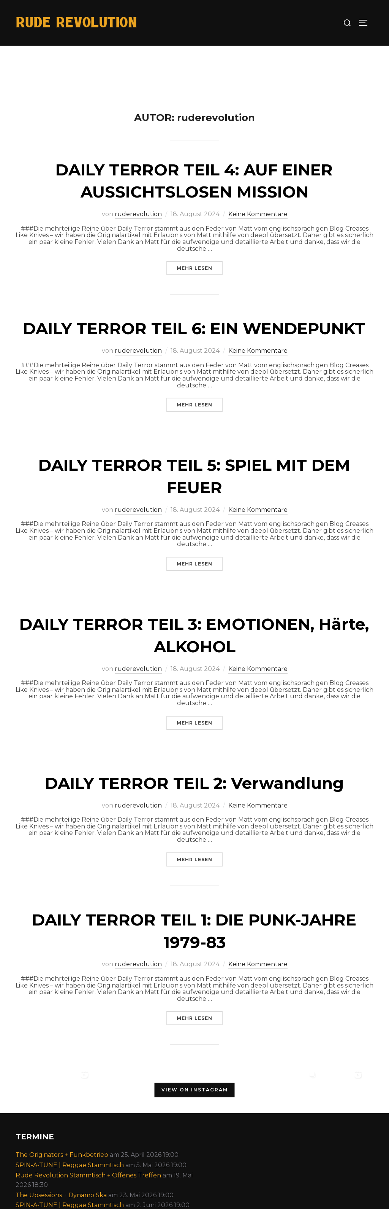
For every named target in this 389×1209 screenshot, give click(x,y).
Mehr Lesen (200, 268)
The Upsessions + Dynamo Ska (61, 1195)
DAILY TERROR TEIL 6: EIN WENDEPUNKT (194, 328)
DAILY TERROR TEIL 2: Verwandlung (194, 783)
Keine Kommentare (258, 214)
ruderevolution (138, 214)
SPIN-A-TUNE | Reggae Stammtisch (70, 1165)
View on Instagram (194, 1090)
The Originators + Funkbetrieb (62, 1154)
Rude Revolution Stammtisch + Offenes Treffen (88, 1175)
